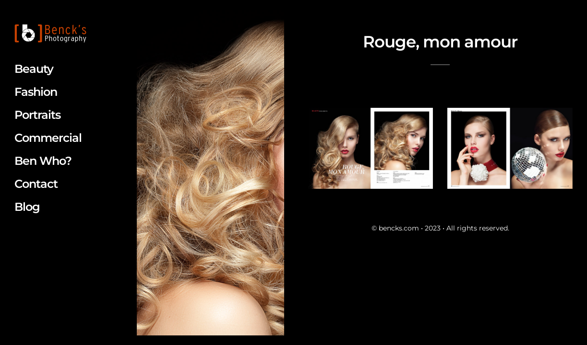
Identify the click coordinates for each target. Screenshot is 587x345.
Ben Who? (43, 161)
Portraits (37, 115)
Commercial (48, 138)
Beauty (33, 69)
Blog (27, 207)
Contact (36, 184)
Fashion (35, 92)
